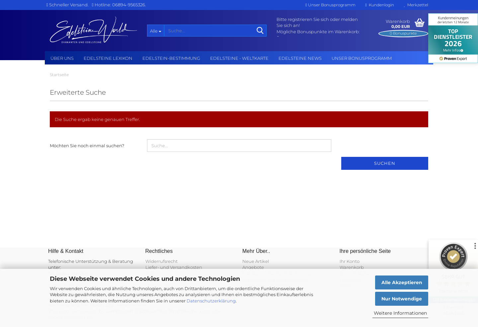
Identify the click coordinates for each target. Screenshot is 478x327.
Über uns (62, 58)
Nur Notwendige (401, 299)
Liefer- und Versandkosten (173, 267)
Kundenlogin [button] (379, 4)
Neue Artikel (255, 261)
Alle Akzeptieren (401, 282)
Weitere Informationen (400, 313)
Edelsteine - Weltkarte (239, 58)
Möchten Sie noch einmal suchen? (87, 145)
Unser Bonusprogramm (330, 4)
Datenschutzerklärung (211, 300)
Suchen (384, 163)
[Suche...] (155, 31)
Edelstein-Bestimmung (171, 58)
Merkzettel (416, 4)
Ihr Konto (349, 261)
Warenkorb (352, 267)
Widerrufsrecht (161, 261)
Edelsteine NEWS (300, 58)
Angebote (253, 267)
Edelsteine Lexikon (108, 58)
